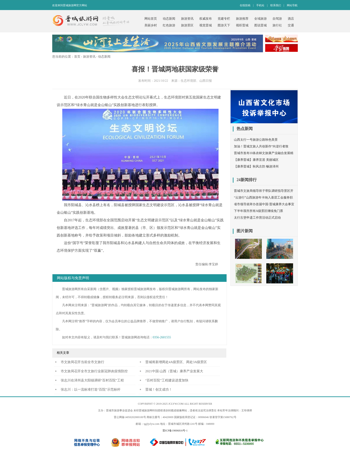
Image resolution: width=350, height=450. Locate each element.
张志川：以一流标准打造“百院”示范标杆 (91, 389)
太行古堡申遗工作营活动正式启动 (257, 217)
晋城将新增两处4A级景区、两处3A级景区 (176, 362)
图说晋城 (260, 25)
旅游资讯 (187, 18)
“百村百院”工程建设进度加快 (166, 380)
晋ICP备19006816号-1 (175, 430)
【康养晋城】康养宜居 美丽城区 (256, 159)
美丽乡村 (150, 25)
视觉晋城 (205, 25)
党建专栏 (224, 18)
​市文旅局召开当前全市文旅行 (82, 362)
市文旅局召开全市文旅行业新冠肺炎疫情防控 (94, 371)
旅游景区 (187, 25)
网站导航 (292, 5)
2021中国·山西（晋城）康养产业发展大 (174, 371)
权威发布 (205, 18)
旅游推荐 (242, 18)
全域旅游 (260, 18)
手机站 (260, 5)
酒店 (291, 18)
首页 (77, 56)
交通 (291, 25)
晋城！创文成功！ (158, 389)
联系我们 (275, 5)
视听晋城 (242, 25)
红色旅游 (169, 25)
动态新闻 (169, 18)
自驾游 (277, 18)
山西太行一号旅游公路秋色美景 (256, 139)
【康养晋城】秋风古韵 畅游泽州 (256, 166)
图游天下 (224, 25)
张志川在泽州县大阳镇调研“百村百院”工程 (92, 380)
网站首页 (150, 18)
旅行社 (277, 25)
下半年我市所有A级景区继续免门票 (258, 211)
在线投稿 (245, 5)
